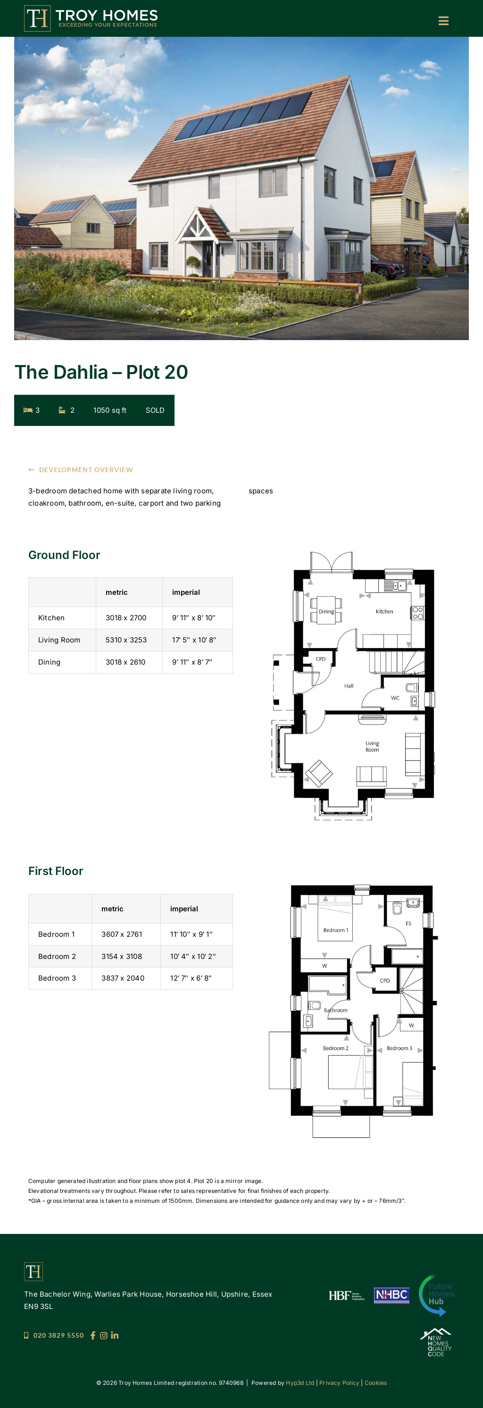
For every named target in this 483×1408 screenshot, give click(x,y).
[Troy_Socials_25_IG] (104, 1334)
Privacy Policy (339, 1382)
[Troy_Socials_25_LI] (114, 1334)
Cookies (376, 1382)
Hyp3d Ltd (300, 1382)
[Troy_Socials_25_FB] (93, 1334)
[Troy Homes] (91, 8)
